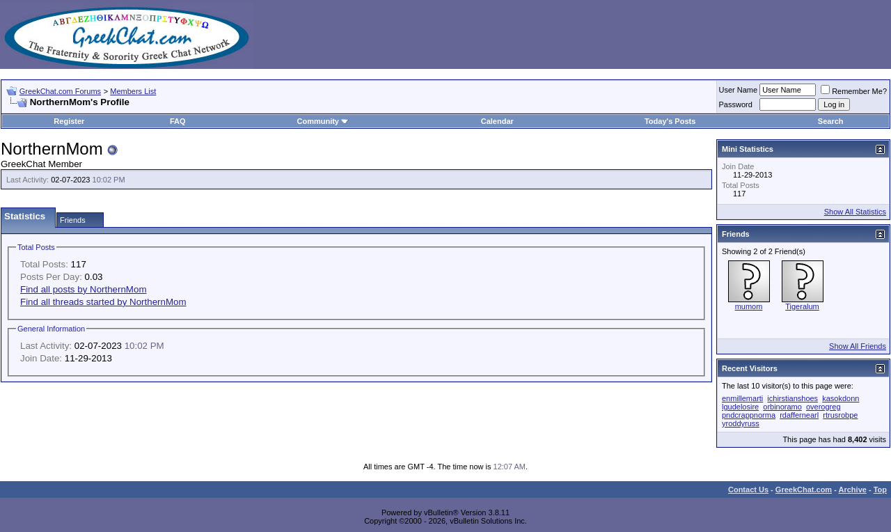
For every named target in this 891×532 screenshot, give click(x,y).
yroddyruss (740, 423)
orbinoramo (782, 406)
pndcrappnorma (748, 415)
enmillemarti (742, 398)
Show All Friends (857, 346)
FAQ (178, 121)
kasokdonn (840, 398)
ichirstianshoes (792, 398)
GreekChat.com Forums (60, 91)
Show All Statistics (855, 212)
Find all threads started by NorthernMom (103, 302)
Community (323, 121)
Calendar (497, 121)
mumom (749, 306)
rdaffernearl (799, 415)
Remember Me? (854, 91)
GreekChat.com (803, 489)
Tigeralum (802, 306)
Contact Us (748, 489)
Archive (853, 489)
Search (831, 121)
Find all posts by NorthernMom (83, 289)
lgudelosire (740, 406)
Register (69, 121)
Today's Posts (670, 121)
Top (880, 489)
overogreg (823, 406)
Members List (133, 91)
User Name (738, 90)
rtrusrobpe (840, 415)
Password (735, 104)
